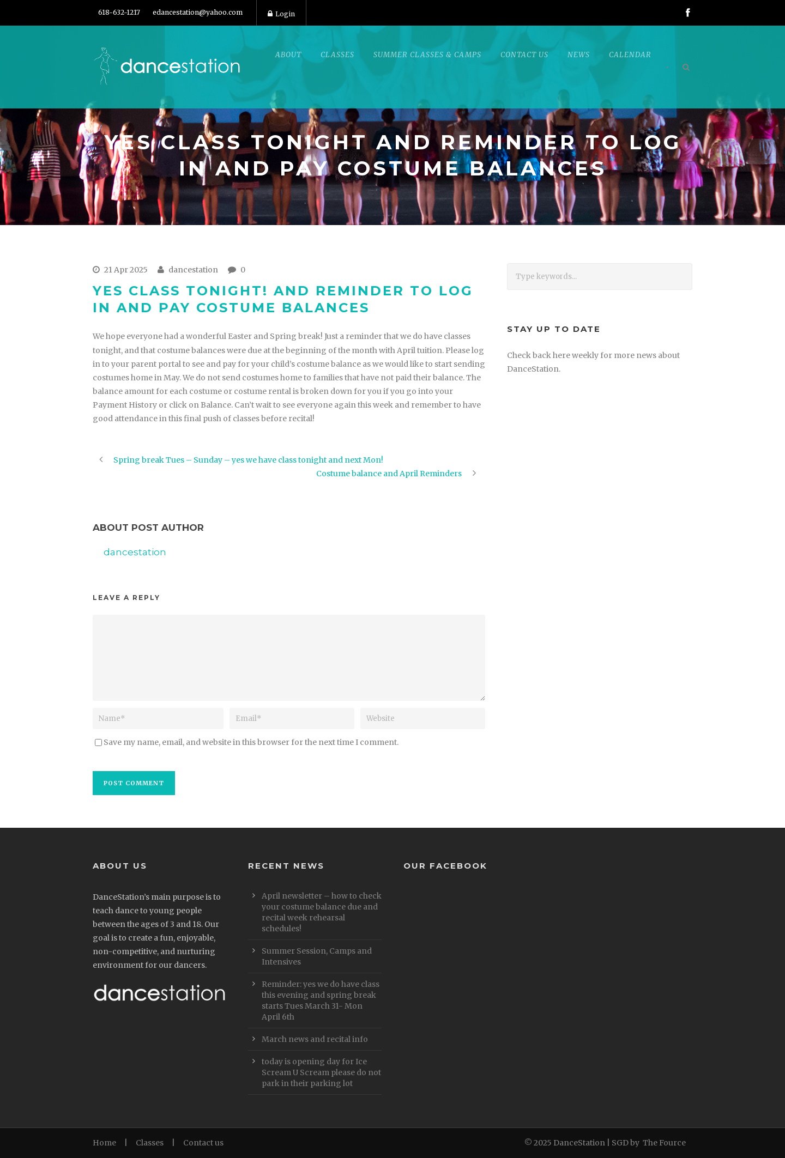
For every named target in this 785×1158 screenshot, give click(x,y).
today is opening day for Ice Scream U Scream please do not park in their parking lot (321, 1072)
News (578, 54)
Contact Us (524, 54)
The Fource (664, 1143)
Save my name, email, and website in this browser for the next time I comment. (251, 742)
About (288, 54)
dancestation (193, 270)
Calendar (630, 54)
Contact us (203, 1143)
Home (104, 1143)
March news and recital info (315, 1039)
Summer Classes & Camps (427, 54)
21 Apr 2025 (126, 270)
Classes (337, 54)
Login (281, 14)
